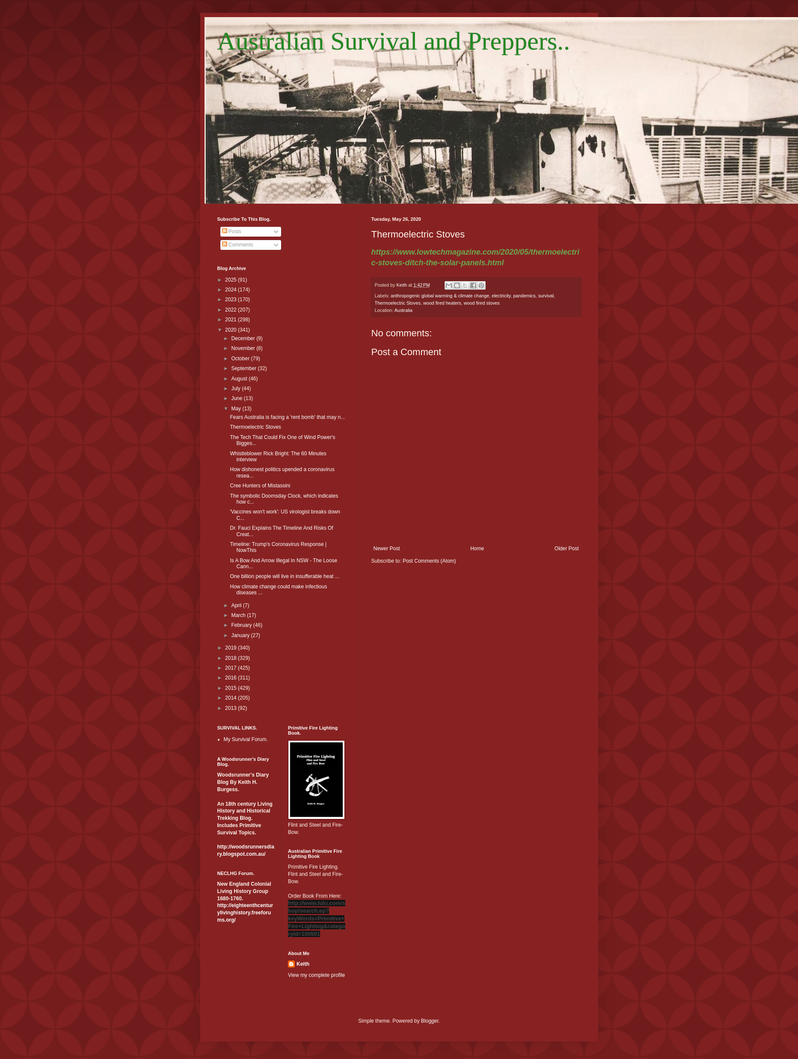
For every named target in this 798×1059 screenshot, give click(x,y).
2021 (231, 320)
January (241, 635)
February (242, 625)
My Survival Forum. (246, 739)
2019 (231, 648)
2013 (231, 708)
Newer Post (387, 549)
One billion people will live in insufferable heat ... (284, 576)
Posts (231, 231)
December (243, 338)
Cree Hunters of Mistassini (260, 486)
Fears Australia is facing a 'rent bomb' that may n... (287, 417)
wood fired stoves (482, 303)
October (241, 359)
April (237, 605)
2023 (231, 300)
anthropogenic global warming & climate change (440, 295)
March (239, 615)
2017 (231, 668)
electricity (501, 295)
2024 (231, 290)
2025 (231, 280)
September (244, 368)
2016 (231, 678)
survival (546, 295)
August (240, 379)
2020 (231, 330)
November (243, 348)
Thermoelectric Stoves (398, 303)
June (237, 398)
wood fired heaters (442, 303)
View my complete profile (316, 975)
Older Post (567, 549)
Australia (403, 310)
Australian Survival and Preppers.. (393, 41)
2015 (231, 688)
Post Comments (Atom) (429, 561)
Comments (237, 245)
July (236, 389)
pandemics (524, 295)
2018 (231, 658)
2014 (231, 698)
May (236, 409)
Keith (303, 964)
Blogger (430, 1021)
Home (477, 549)
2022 (231, 310)
